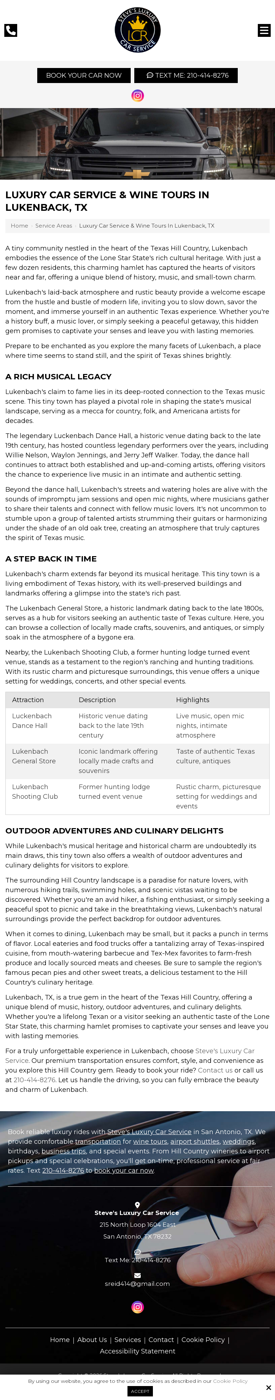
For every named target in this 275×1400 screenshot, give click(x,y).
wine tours (150, 1142)
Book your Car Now (84, 75)
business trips (64, 1151)
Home (19, 225)
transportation (98, 1142)
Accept (140, 1391)
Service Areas (53, 225)
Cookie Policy (230, 1381)
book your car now (124, 1171)
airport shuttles (194, 1142)
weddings (239, 1142)
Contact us (215, 1070)
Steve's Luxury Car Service (149, 1132)
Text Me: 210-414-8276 (186, 75)
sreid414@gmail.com (137, 1283)
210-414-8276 (35, 1080)
